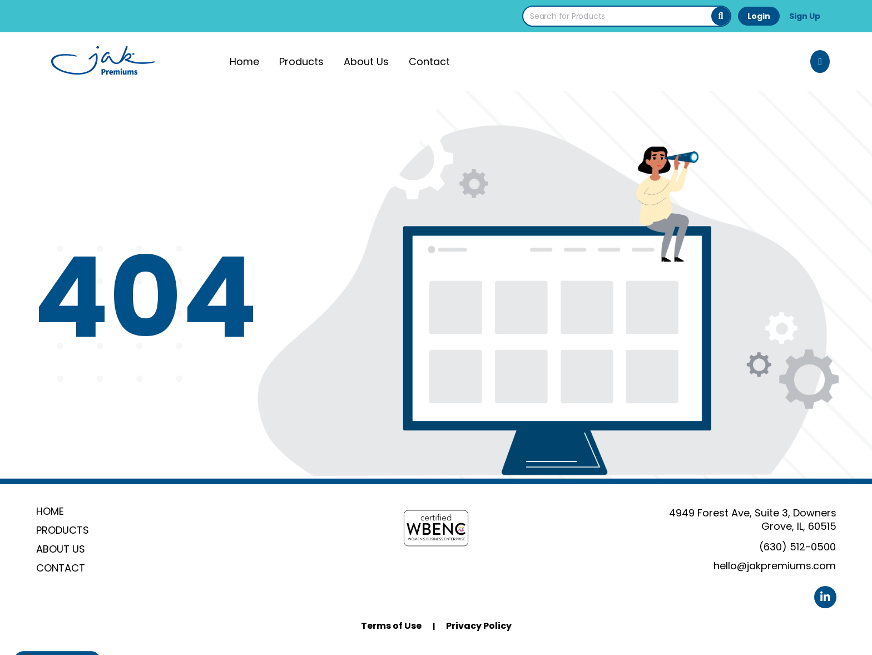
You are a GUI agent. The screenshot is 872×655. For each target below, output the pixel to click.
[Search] (720, 16)
